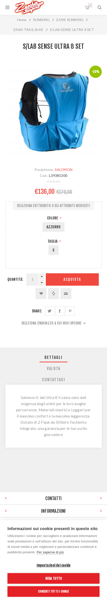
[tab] (53, 357)
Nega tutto (53, 578)
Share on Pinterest (70, 311)
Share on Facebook (59, 311)
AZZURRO (53, 227)
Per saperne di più (50, 552)
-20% (96, 72)
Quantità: (15, 279)
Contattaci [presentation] (53, 379)
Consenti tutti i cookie (53, 591)
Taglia (53, 241)
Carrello (90, 5)
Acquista (72, 279)
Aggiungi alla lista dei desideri (41, 293)
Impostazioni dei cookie (54, 565)
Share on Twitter (49, 311)
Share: (37, 311)
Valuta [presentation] (53, 368)
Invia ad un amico (65, 293)
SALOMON (63, 169)
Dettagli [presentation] (53, 357)
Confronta (53, 293)
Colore (53, 218)
